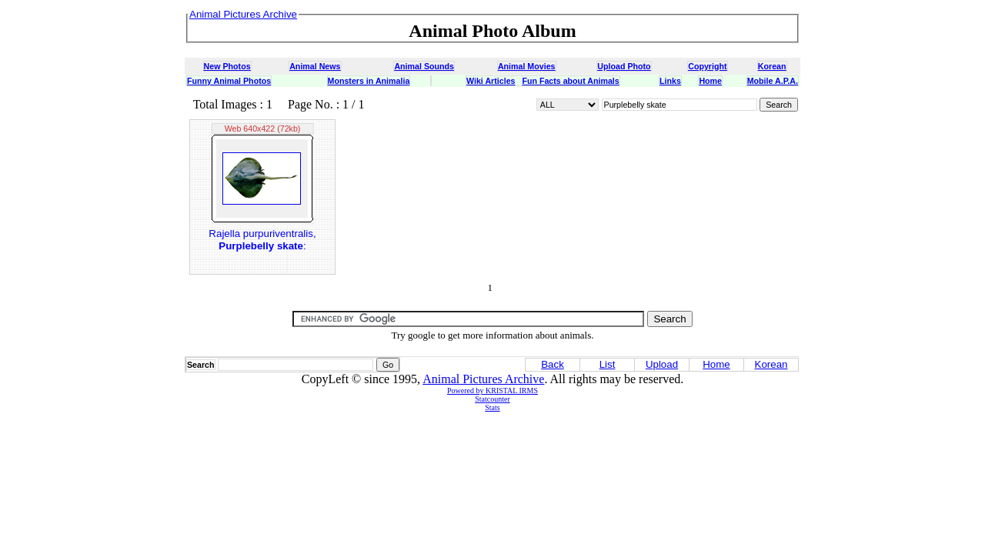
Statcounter (492, 399)
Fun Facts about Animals (570, 80)
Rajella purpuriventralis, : (262, 240)
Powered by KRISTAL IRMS (492, 390)
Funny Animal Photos (229, 80)
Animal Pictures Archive (483, 378)
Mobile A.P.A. (772, 80)
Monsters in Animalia (369, 80)
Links (670, 80)
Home (710, 80)
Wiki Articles (490, 80)
